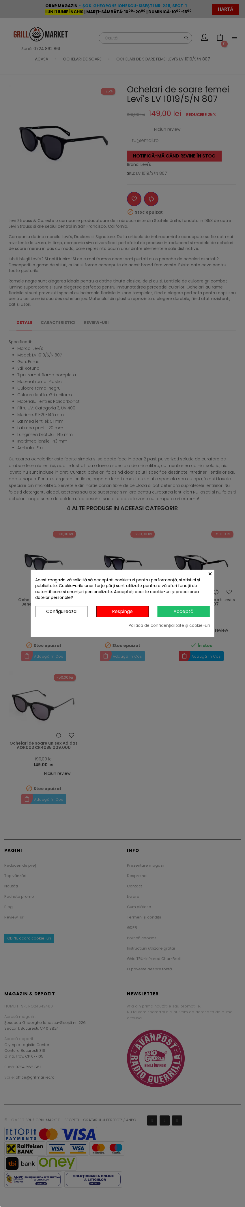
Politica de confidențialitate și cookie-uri (169, 625)
